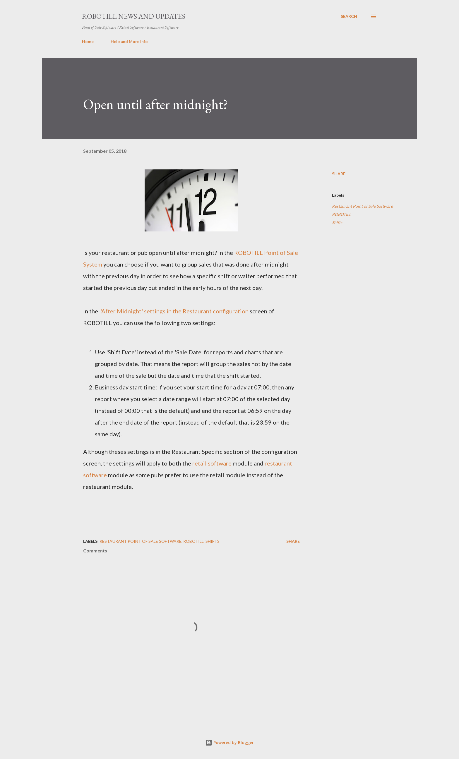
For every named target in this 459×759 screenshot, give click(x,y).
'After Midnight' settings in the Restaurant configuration (174, 311)
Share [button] (338, 173)
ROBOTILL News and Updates (133, 16)
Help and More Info (129, 41)
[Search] (349, 16)
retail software (212, 463)
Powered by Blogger (229, 742)
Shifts (337, 222)
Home (88, 41)
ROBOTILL (341, 214)
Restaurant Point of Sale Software (362, 206)
